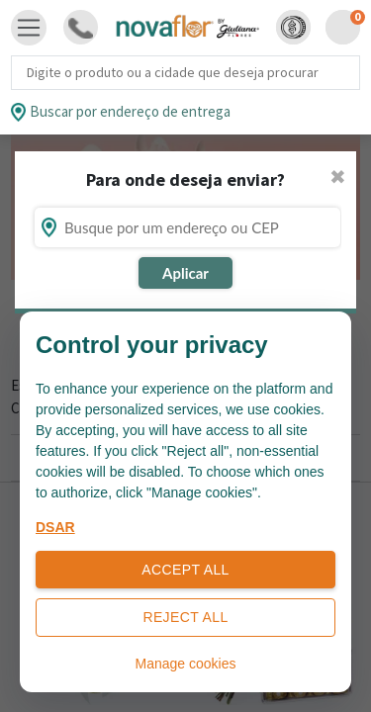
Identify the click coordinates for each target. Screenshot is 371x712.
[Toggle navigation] (28, 27)
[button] (293, 27)
